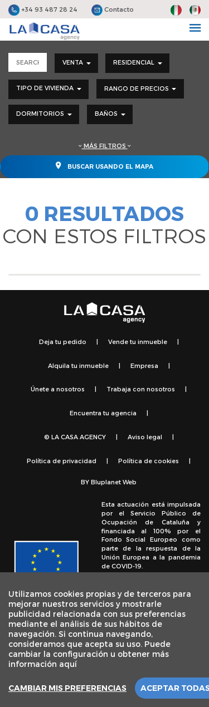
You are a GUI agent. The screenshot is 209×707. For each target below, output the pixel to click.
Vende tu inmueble (137, 341)
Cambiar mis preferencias (67, 688)
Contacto (112, 9)
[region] (104, 639)
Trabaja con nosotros (140, 388)
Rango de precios (140, 88)
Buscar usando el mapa (104, 165)
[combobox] (76, 63)
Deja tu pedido (62, 341)
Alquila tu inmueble (78, 365)
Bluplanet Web (114, 481)
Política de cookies (148, 460)
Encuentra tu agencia (103, 412)
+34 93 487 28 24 (42, 9)
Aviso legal (145, 436)
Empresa (144, 365)
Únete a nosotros (58, 388)
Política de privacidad (61, 460)
